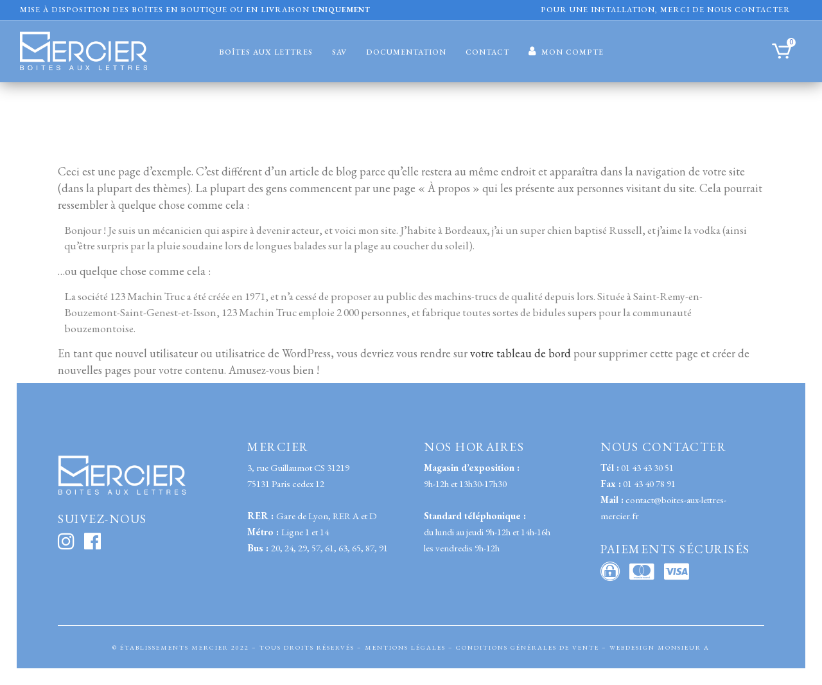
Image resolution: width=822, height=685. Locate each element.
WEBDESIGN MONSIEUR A (659, 647)
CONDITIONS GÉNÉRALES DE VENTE (527, 647)
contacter (763, 9)
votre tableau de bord (520, 357)
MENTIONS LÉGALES (405, 647)
